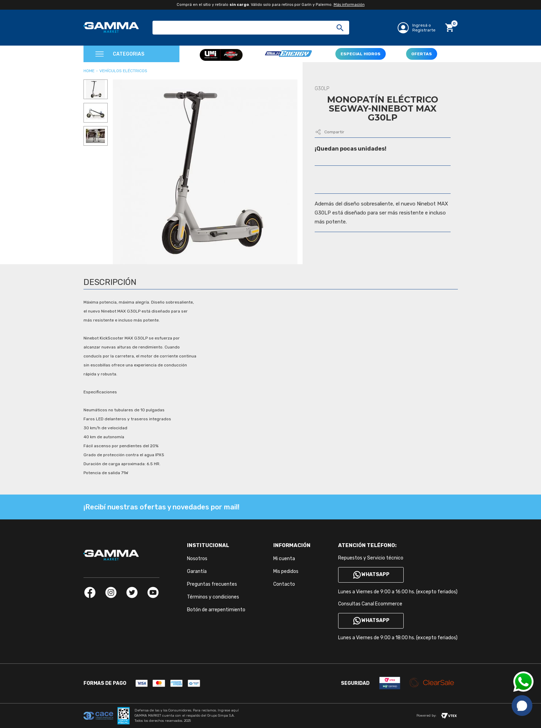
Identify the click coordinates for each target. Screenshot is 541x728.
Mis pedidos (285, 571)
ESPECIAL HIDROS (361, 53)
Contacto (284, 584)
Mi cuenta (284, 559)
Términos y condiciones (213, 597)
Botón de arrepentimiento (216, 610)
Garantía (197, 571)
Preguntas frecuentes (212, 584)
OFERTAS (421, 53)
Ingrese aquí (228, 710)
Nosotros (197, 559)
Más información (349, 4)
